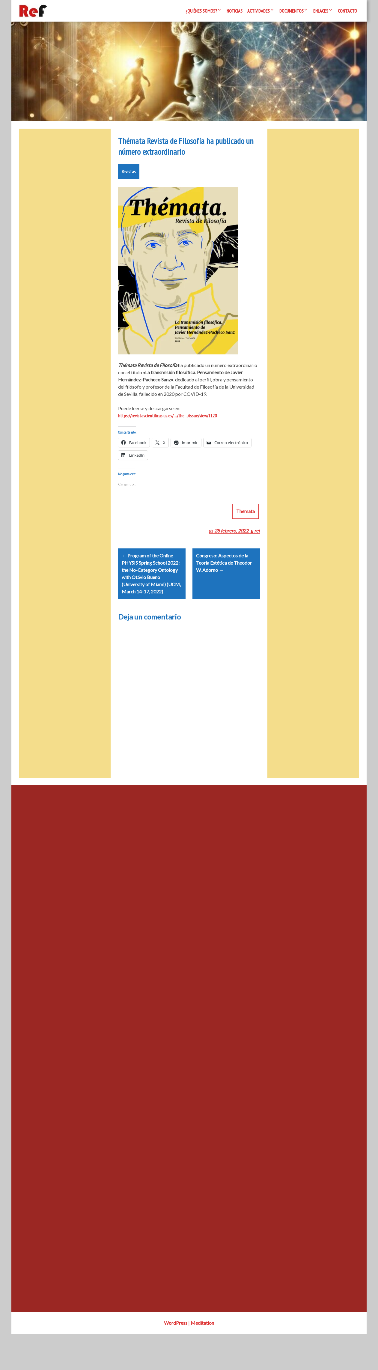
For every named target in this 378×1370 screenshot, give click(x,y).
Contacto (347, 11)
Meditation (202, 1359)
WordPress (175, 1359)
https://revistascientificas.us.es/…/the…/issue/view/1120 (167, 437)
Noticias (235, 11)
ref (257, 559)
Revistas (129, 193)
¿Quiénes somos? (201, 11)
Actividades (258, 11)
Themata (245, 540)
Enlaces (320, 11)
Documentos (291, 11)
